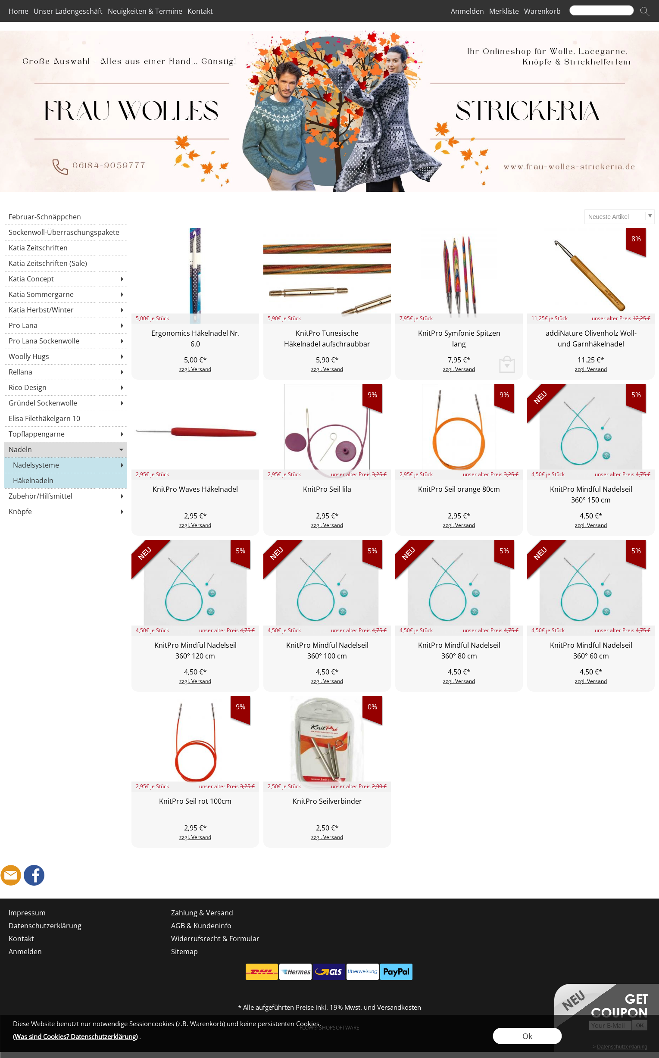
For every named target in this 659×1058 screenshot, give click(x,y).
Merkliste (504, 11)
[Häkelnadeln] (65, 480)
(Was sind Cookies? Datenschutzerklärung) (75, 1036)
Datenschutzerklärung (45, 925)
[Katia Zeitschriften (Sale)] (65, 263)
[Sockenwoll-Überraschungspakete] (65, 232)
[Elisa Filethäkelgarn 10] (65, 418)
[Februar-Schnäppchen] (65, 217)
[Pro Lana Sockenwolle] (65, 341)
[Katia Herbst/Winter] (65, 310)
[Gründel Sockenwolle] (65, 403)
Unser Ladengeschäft (68, 11)
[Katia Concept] (65, 279)
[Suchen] (601, 10)
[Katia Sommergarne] (65, 294)
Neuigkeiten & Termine (145, 11)
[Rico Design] (65, 387)
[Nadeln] (65, 449)
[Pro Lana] (65, 325)
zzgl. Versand (195, 369)
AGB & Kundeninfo (201, 925)
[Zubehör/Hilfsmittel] (65, 496)
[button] (644, 11)
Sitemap (184, 951)
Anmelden (467, 11)
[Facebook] (34, 875)
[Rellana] (65, 372)
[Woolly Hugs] (65, 356)
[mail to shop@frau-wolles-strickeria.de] (11, 875)
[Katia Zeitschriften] (65, 248)
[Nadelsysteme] (65, 465)
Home (18, 11)
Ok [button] (527, 1036)
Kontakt (200, 11)
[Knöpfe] (65, 511)
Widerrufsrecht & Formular (215, 938)
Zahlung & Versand (202, 913)
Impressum (27, 913)
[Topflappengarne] (65, 434)
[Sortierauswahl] (619, 216)
